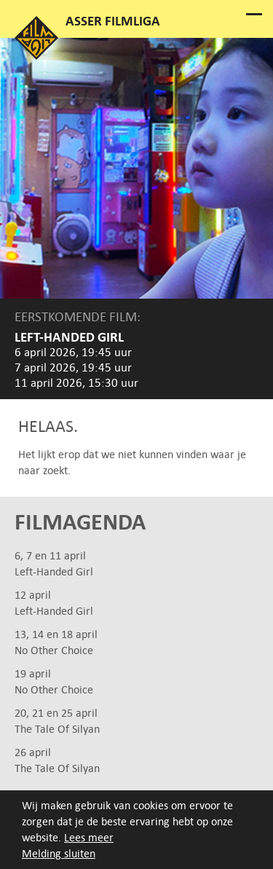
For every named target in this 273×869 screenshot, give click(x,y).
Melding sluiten (58, 853)
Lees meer (89, 837)
